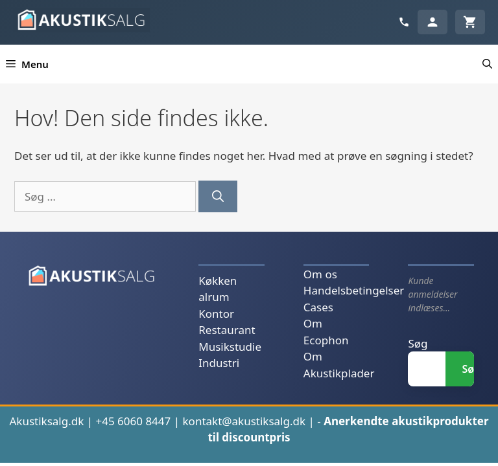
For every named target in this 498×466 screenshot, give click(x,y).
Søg (417, 343)
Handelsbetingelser (353, 290)
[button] (487, 64)
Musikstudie (229, 346)
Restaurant (226, 329)
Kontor (216, 313)
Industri (218, 362)
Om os (320, 274)
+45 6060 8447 (133, 421)
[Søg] (217, 196)
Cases (318, 307)
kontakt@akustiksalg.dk (244, 421)
